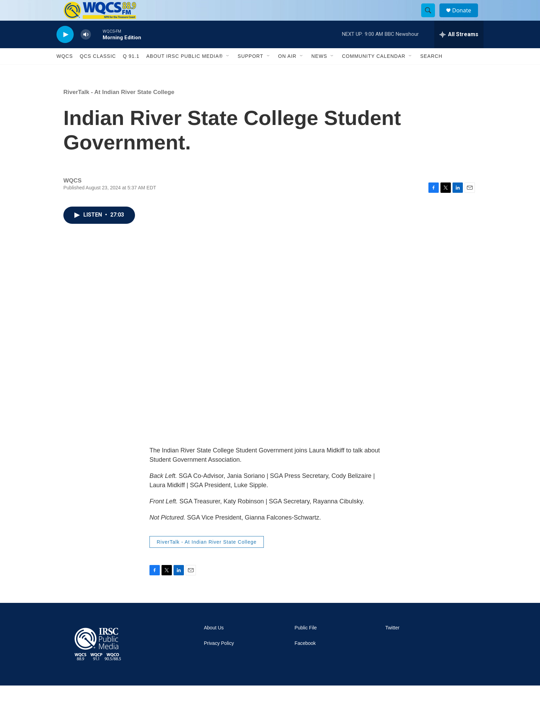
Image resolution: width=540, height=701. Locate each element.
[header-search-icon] (431, 18)
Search (431, 71)
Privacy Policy (219, 658)
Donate (466, 18)
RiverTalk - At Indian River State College (118, 107)
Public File (305, 643)
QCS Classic (98, 71)
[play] (65, 50)
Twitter (392, 643)
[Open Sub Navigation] (228, 71)
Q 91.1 (131, 71)
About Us (214, 643)
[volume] (86, 50)
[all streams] (459, 50)
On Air (287, 71)
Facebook (304, 658)
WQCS (64, 71)
